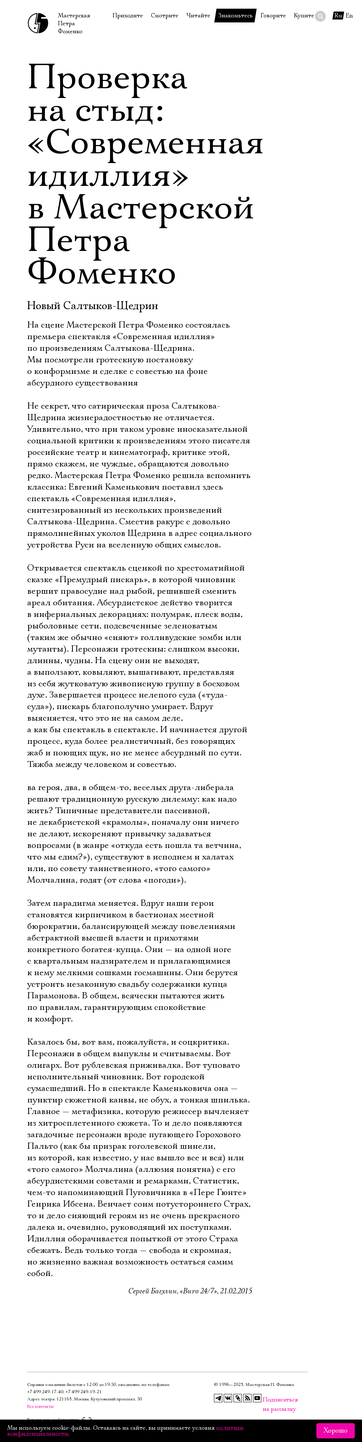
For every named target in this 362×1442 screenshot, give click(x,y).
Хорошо (336, 1431)
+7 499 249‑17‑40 (45, 1392)
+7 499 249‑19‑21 (84, 1392)
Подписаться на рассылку (267, 1400)
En (349, 15)
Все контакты (40, 1406)
